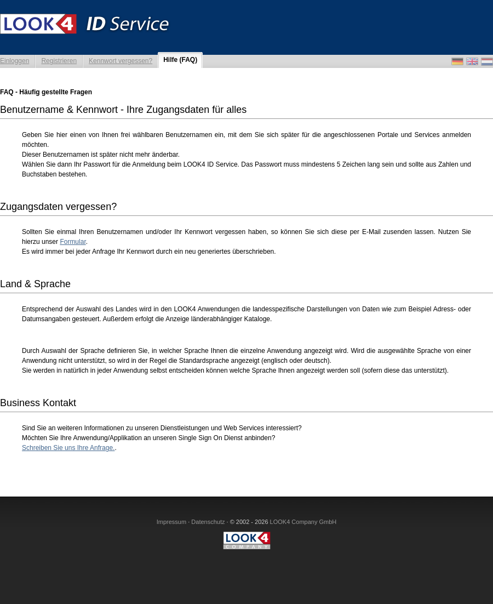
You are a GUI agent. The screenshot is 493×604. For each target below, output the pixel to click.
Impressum (171, 521)
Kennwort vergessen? (120, 61)
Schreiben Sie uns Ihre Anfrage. (68, 448)
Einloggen (14, 61)
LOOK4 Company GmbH (303, 521)
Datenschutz (208, 521)
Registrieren (59, 61)
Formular (72, 242)
